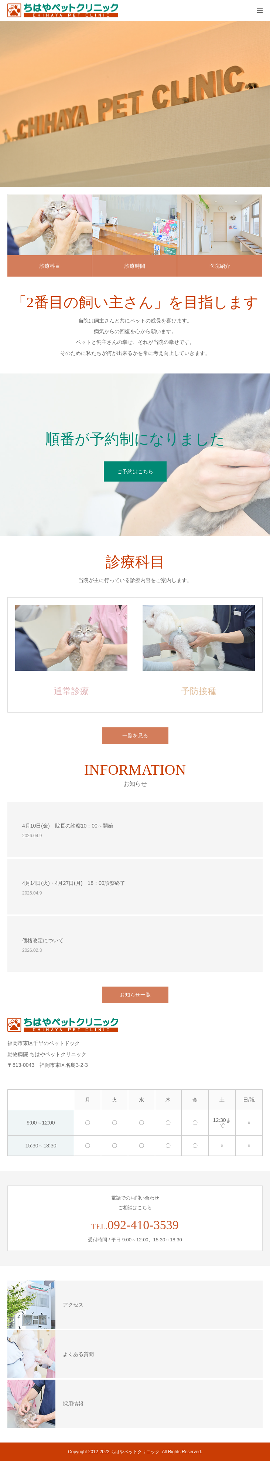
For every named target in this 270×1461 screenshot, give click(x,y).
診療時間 (134, 266)
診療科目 (50, 266)
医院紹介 (219, 266)
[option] (135, 104)
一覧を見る (135, 735)
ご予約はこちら (135, 471)
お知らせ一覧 (135, 995)
